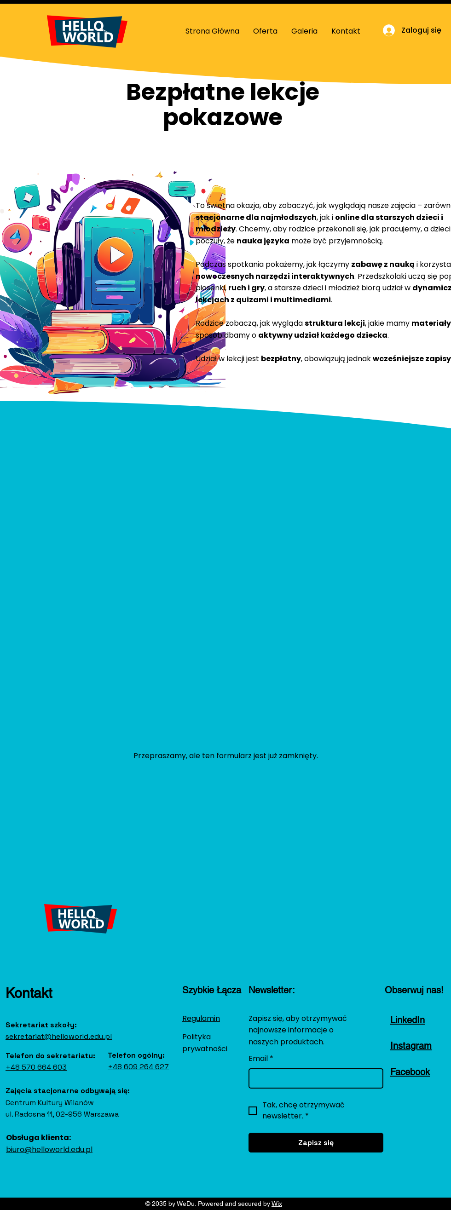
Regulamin (201, 1018)
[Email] (313, 1078)
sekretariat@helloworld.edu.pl (59, 1036)
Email (261, 1059)
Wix (277, 1203)
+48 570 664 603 (36, 1067)
